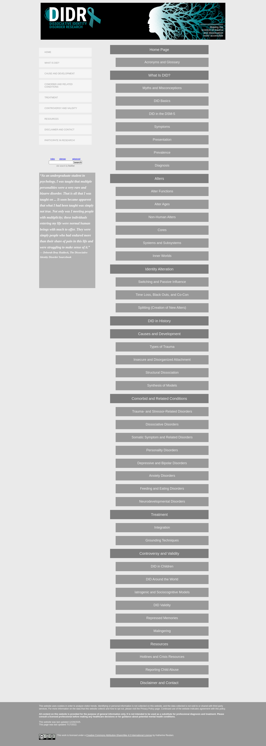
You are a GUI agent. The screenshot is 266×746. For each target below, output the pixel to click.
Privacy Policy (147, 708)
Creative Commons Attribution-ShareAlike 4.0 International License (119, 735)
